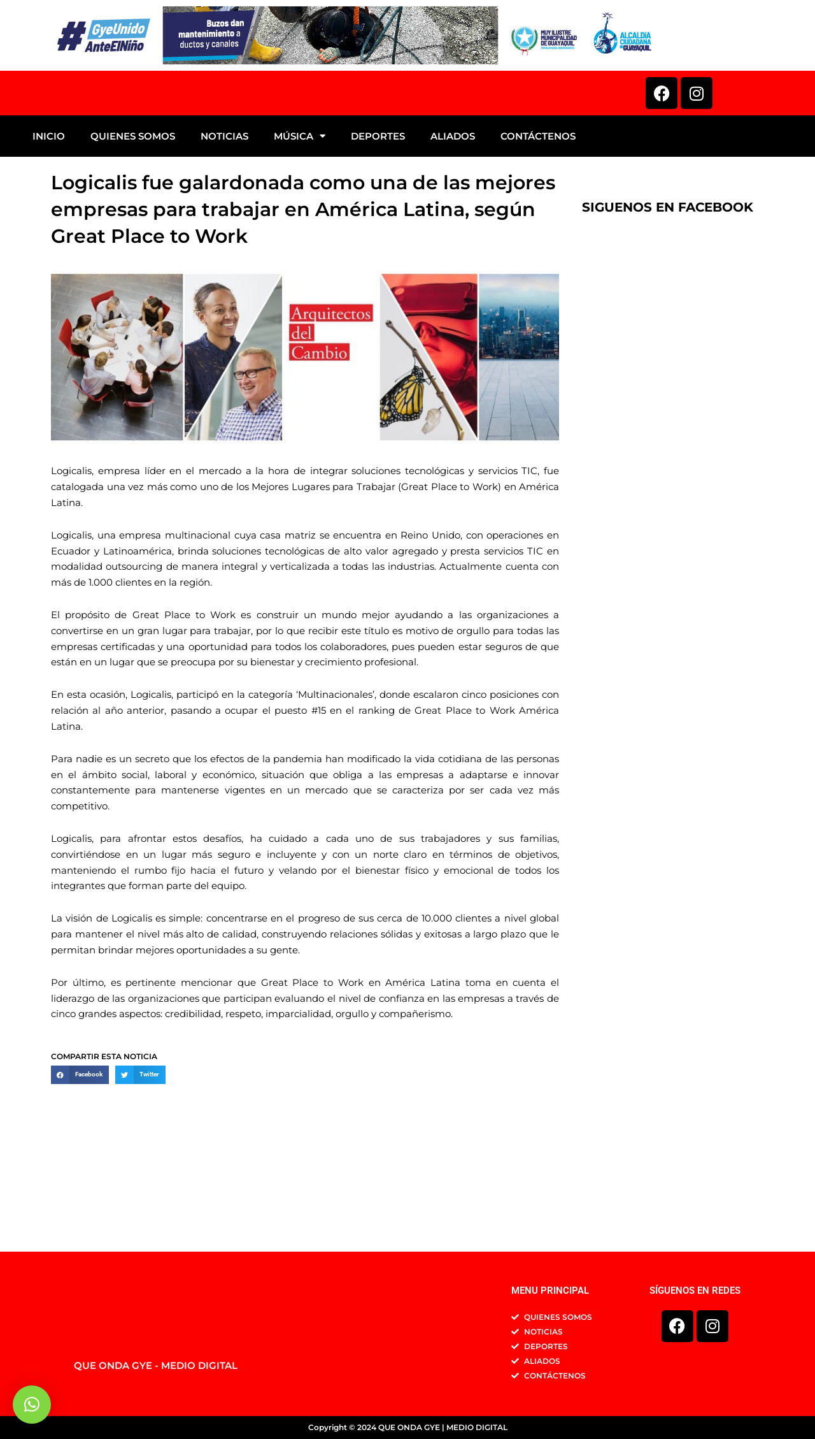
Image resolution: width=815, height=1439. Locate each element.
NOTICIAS (224, 234)
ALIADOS (452, 234)
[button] (80, 1173)
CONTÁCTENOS (538, 234)
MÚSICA (299, 234)
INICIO (48, 234)
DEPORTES (378, 234)
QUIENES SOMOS (132, 234)
